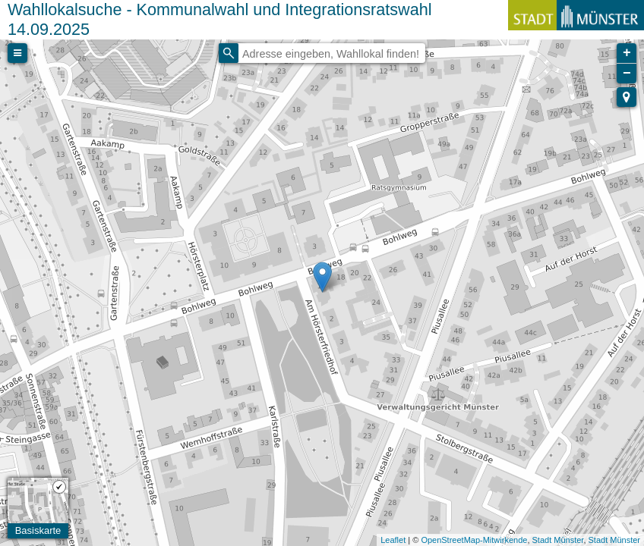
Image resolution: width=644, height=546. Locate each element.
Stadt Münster (558, 539)
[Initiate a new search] (228, 53)
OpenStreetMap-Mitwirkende (474, 539)
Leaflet (393, 539)
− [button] (627, 73)
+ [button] (627, 53)
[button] (626, 97)
